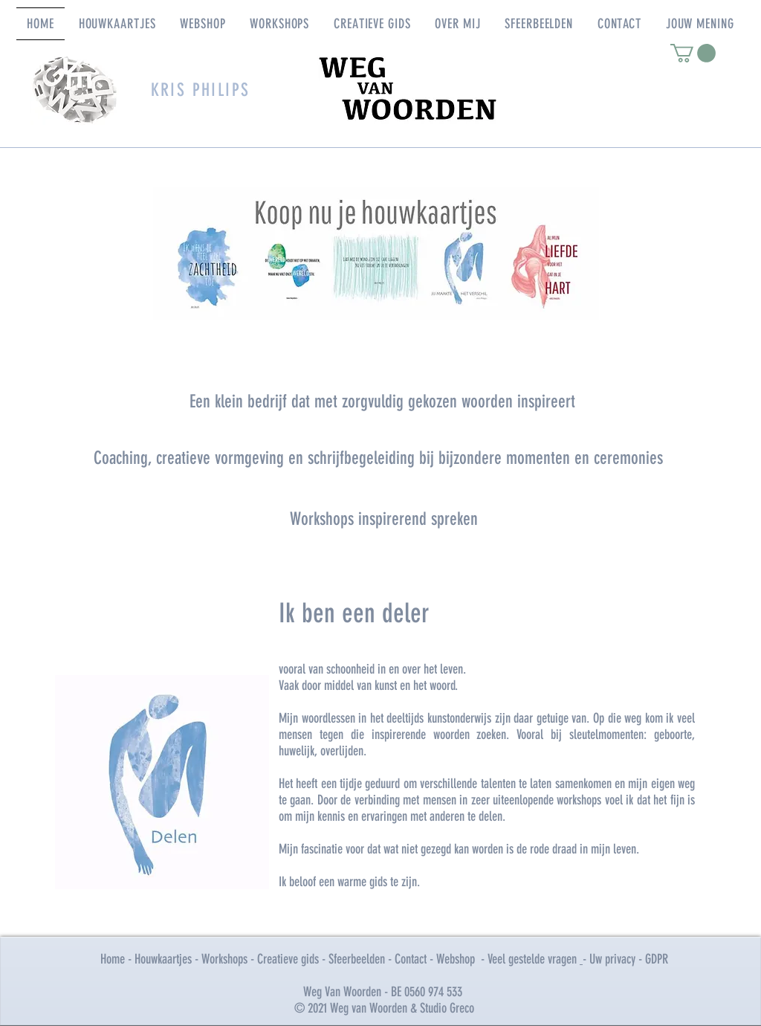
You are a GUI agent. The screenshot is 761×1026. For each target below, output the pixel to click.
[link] (693, 53)
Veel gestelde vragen (534, 959)
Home (112, 959)
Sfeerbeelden (356, 959)
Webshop (455, 959)
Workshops (225, 959)
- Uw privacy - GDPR (625, 959)
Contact (411, 959)
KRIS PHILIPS (200, 90)
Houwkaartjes (163, 959)
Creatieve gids (288, 959)
